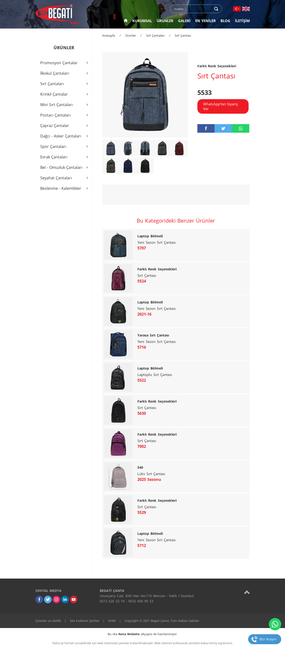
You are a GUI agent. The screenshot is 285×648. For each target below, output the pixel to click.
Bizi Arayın (268, 639)
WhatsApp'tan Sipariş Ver (220, 106)
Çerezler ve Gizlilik (48, 621)
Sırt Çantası (183, 35)
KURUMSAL (142, 20)
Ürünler (130, 35)
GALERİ (184, 20)
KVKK (112, 621)
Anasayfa (108, 35)
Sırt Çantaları (155, 35)
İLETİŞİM (242, 20)
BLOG (225, 20)
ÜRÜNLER (165, 20)
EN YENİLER (205, 20)
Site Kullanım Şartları (84, 621)
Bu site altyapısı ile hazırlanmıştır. (142, 634)
